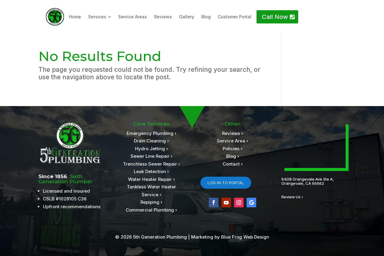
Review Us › (292, 196)
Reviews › (232, 133)
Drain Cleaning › (151, 141)
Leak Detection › (151, 171)
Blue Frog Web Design (245, 237)
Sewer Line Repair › (151, 156)
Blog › (232, 156)
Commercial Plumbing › (151, 210)
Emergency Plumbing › (151, 133)
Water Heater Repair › (151, 179)
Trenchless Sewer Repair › (151, 164)
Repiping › (151, 202)
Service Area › (232, 141)
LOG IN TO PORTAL (226, 182)
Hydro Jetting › (151, 148)
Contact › (233, 164)
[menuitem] (75, 17)
